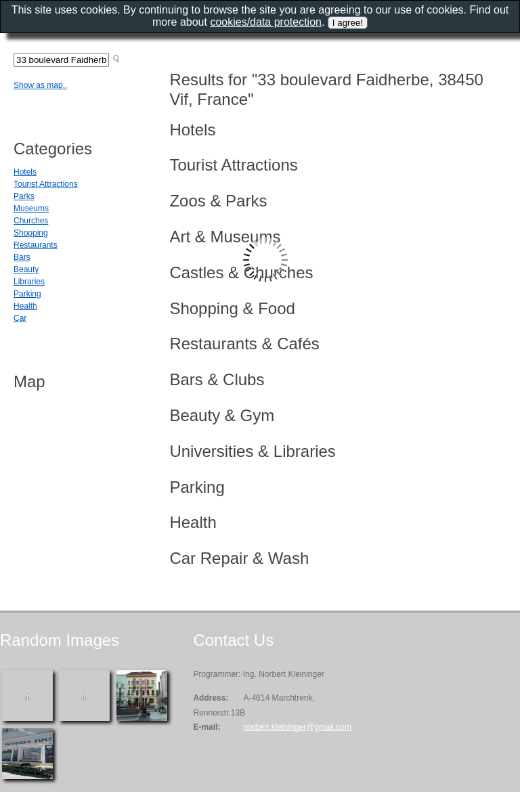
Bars (22, 257)
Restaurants (36, 245)
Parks (24, 196)
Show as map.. (40, 85)
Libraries (29, 281)
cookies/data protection (266, 22)
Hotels (25, 172)
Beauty (26, 269)
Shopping (31, 233)
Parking (27, 294)
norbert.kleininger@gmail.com (297, 727)
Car (20, 318)
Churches (31, 220)
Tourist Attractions (46, 184)
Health (25, 306)
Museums (31, 208)
